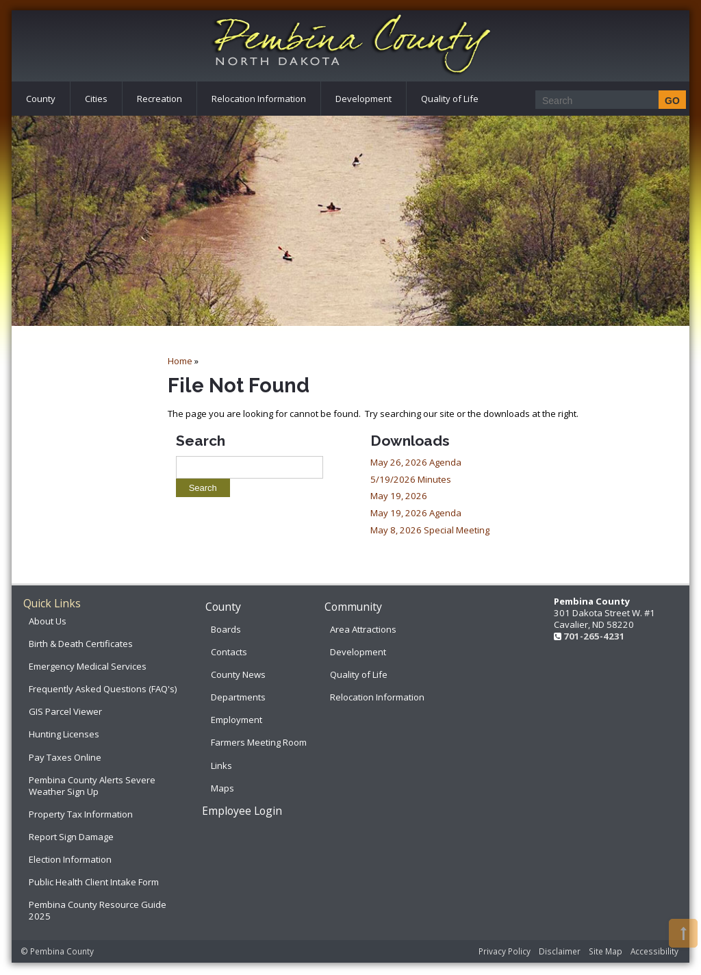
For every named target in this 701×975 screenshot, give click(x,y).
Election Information (70, 859)
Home (180, 361)
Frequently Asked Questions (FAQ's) (103, 689)
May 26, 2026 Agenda (415, 462)
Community (353, 606)
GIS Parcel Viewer (65, 711)
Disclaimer (560, 951)
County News (238, 674)
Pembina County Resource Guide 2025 (97, 910)
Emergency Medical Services (87, 666)
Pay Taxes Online (65, 757)
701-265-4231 (594, 636)
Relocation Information (259, 98)
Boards (226, 629)
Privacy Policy (505, 951)
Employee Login (242, 810)
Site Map (605, 951)
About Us (47, 621)
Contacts (229, 652)
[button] (683, 933)
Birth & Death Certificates (81, 643)
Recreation (159, 98)
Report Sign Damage (71, 837)
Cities (96, 98)
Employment (236, 719)
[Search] (606, 100)
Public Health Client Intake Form (94, 882)
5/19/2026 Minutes (410, 479)
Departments (238, 697)
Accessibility (654, 951)
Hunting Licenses (64, 734)
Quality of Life (450, 98)
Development (363, 98)
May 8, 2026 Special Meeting (429, 530)
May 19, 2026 (398, 496)
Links (221, 765)
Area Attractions (363, 629)
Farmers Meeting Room (259, 742)
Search (200, 440)
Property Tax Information (81, 814)
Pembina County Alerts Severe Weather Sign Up (92, 786)
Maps (222, 788)
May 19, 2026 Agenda (415, 513)
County (40, 98)
